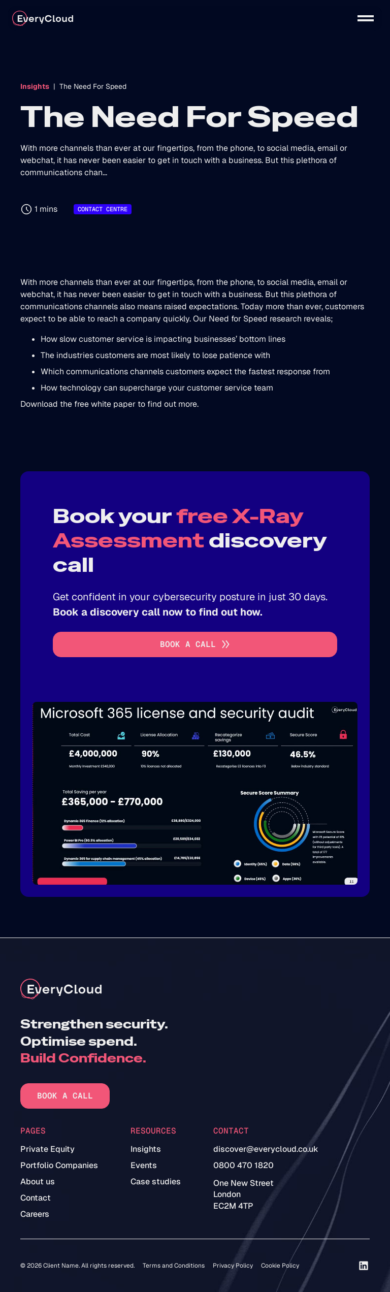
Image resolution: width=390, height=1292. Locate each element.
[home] (42, 18)
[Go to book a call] (195, 644)
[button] (366, 18)
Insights (34, 86)
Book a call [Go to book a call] (65, 1095)
